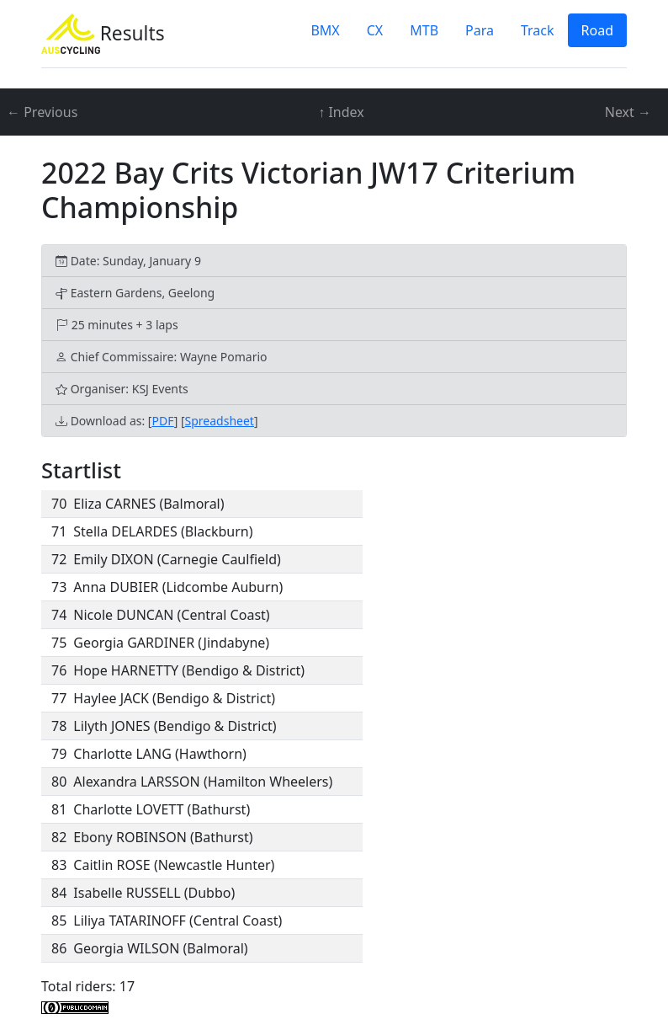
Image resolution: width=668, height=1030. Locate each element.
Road (597, 30)
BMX (324, 30)
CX (375, 30)
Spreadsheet (219, 421)
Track (537, 30)
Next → (628, 112)
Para (479, 30)
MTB (424, 30)
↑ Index (340, 112)
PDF (162, 421)
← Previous (42, 112)
